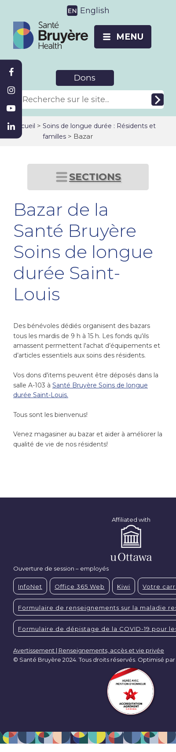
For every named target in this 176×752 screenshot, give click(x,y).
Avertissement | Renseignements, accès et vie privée (88, 650)
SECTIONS (95, 177)
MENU (129, 37)
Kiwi (123, 586)
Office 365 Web (80, 586)
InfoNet (30, 586)
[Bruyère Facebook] (11, 72)
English (95, 10)
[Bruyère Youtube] (11, 108)
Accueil (24, 126)
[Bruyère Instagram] (11, 90)
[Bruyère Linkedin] (11, 126)
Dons (84, 78)
